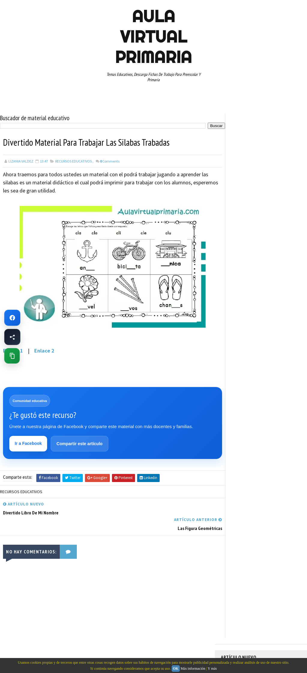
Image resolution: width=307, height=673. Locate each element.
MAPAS (260, 297)
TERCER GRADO (274, 360)
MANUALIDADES (236, 297)
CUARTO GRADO (280, 265)
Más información (193, 668)
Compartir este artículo (80, 443)
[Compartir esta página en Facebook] (12, 337)
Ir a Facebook (28, 443)
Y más (212, 668)
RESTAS (230, 339)
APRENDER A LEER (266, 255)
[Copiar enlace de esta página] (12, 356)
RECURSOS (232, 328)
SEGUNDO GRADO (257, 339)
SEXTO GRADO (235, 349)
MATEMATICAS (284, 297)
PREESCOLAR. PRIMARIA (242, 307)
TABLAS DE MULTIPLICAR (272, 349)
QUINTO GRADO (267, 318)
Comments (109, 161)
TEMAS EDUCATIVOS (239, 360)
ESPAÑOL (272, 286)
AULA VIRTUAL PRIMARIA (153, 36)
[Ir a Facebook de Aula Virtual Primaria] (12, 318)
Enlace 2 (44, 350)
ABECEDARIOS (234, 255)
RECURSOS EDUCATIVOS (73, 161)
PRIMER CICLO (279, 307)
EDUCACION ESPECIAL (240, 286)
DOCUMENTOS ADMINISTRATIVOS (250, 276)
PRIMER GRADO (235, 318)
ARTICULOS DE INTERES (242, 265)
